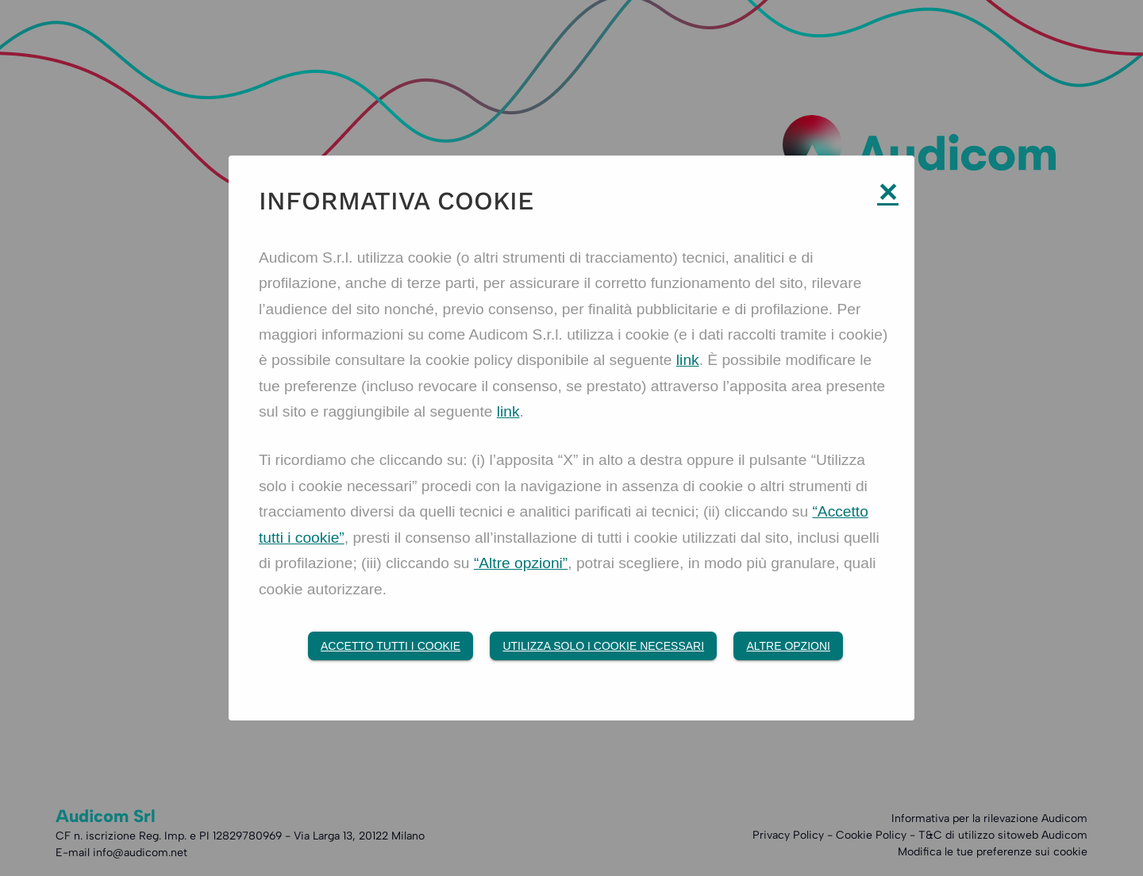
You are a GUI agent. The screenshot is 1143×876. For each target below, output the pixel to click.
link (687, 360)
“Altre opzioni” (521, 563)
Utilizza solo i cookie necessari (603, 646)
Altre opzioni (788, 646)
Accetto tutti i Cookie (390, 646)
